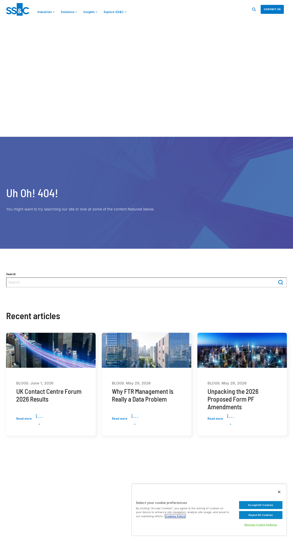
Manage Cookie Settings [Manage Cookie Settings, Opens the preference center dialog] (260, 524)
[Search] (254, 9)
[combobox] (146, 282)
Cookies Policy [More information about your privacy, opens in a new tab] (175, 516)
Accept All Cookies (260, 505)
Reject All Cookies (260, 515)
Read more (29, 419)
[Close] (279, 491)
